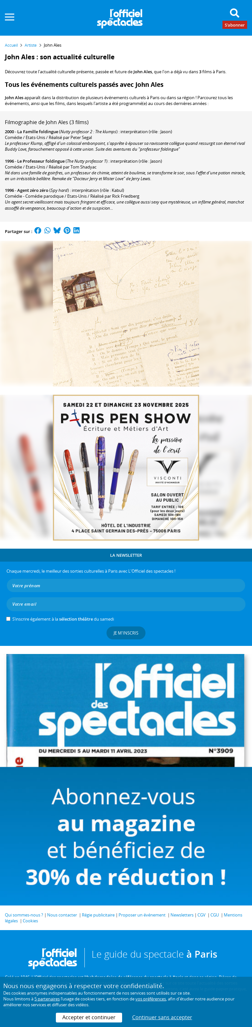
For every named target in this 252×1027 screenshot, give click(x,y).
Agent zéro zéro (32, 190)
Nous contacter (62, 915)
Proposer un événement (142, 915)
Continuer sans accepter (162, 1017)
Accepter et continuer (89, 1017)
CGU (214, 915)
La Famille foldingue (37, 131)
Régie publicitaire (98, 915)
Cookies (30, 921)
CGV (201, 915)
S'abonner (235, 25)
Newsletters (182, 915)
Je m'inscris (126, 633)
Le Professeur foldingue (41, 161)
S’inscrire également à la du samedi (63, 619)
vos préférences (150, 999)
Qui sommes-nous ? (24, 915)
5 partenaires (47, 999)
